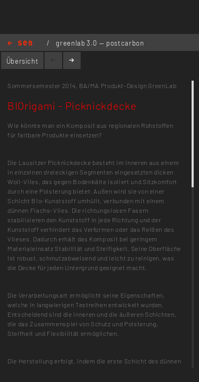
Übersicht (22, 61)
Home (19, 44)
